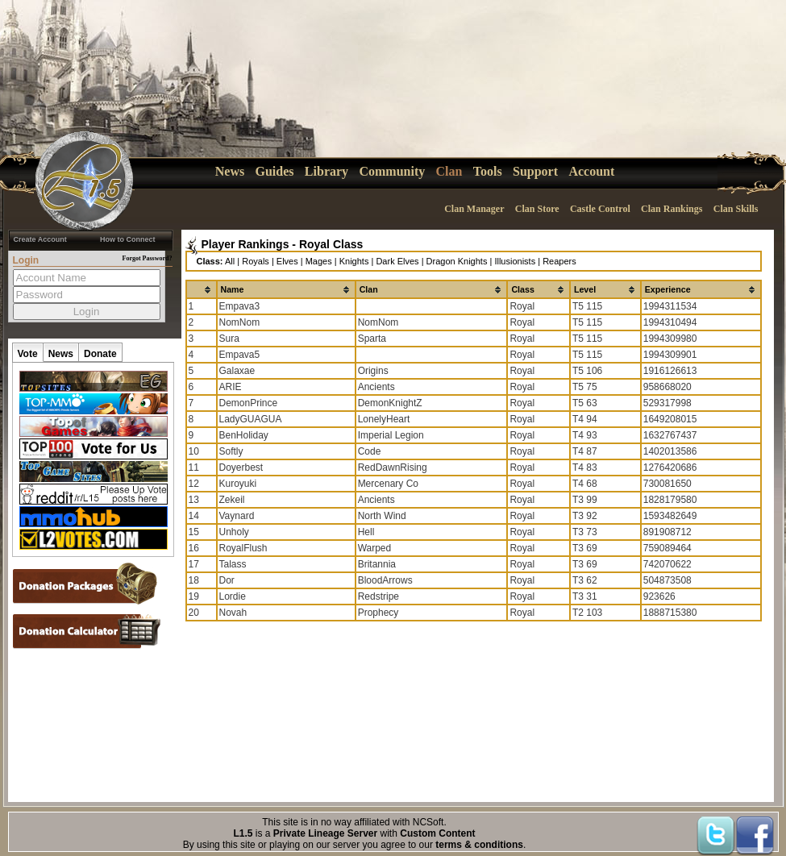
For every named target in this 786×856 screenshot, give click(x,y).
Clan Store (537, 208)
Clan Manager (474, 208)
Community (392, 171)
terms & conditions (479, 844)
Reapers (559, 261)
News (229, 171)
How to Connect (128, 239)
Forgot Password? (148, 258)
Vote (28, 353)
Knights (354, 261)
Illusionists (514, 261)
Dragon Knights (457, 261)
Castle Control (600, 208)
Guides (275, 171)
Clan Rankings (671, 208)
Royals (255, 261)
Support (535, 171)
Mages (319, 261)
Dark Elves (397, 261)
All (230, 261)
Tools (487, 171)
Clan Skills (736, 208)
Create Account (40, 239)
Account (591, 171)
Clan (449, 171)
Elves (287, 261)
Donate (100, 353)
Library (326, 171)
